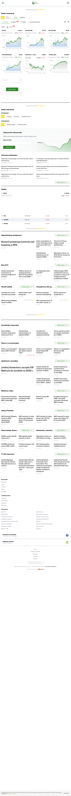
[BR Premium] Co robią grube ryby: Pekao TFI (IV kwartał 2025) (61, 517)
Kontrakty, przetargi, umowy (42, 642)
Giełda (2, 610)
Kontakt (35, 684)
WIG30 (4, 30)
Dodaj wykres (12, 89)
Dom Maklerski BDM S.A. (50, 692)
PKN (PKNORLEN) (7, 54)
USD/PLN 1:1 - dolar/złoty (32, 54)
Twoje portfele (4, 626)
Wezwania (38, 647)
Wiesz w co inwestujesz (6, 649)
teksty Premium (39, 637)
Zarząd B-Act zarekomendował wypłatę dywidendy (42, 387)
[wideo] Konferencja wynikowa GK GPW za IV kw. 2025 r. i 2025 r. (43, 461)
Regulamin (35, 679)
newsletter (38, 654)
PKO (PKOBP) (52, 30)
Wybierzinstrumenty (8, 17)
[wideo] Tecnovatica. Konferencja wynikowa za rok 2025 (61, 461)
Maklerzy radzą (4, 654)
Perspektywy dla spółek (6, 642)
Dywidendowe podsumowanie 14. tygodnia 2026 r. (42, 273)
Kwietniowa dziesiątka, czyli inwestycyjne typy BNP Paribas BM (9, 488)
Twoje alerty (4, 623)
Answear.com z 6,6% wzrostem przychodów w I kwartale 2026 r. (8, 330)
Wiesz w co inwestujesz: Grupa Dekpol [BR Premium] (44, 413)
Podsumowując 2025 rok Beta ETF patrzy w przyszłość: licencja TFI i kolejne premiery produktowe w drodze (61, 301)
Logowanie (3, 628)
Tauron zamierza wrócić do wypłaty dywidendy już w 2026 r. (62, 387)
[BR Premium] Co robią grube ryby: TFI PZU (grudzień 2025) (43, 517)
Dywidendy (3, 617)
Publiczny (38, 142)
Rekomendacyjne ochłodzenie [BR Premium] (24, 488)
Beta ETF (3, 637)
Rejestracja (3, 631)
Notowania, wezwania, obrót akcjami (44, 649)
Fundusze (3, 612)
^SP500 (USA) (52, 54)
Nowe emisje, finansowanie (42, 640)
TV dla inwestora (39, 652)
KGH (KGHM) (28, 30)
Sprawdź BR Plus (41, 9)
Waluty (2, 615)
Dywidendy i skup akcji (6, 644)
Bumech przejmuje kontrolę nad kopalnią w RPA (43, 330)
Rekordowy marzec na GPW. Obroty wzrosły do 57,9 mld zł (62, 273)
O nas (35, 674)
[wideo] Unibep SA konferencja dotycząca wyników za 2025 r (44, 440)
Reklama (35, 682)
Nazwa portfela (17, 141)
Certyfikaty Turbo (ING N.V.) (42, 644)
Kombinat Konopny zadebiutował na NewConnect (60, 563)
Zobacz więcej (62, 182)
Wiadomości (4, 607)
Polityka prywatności (35, 677)
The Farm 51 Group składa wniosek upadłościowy (60, 252)
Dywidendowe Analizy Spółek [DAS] (9, 647)
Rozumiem (66, 793)
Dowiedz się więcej (11, 793)
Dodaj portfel (9, 147)
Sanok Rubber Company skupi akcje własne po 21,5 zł (8, 387)
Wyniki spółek (4, 640)
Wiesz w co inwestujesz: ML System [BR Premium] (62, 413)
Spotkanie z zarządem (6, 652)
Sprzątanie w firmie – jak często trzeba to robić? (26, 413)
